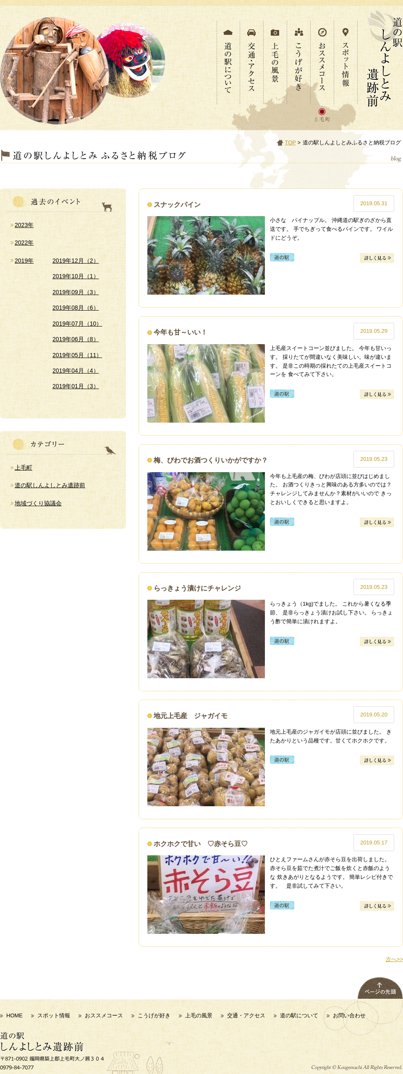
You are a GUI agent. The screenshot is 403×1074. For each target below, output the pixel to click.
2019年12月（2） (75, 260)
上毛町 (23, 467)
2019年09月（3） (75, 292)
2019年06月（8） (75, 339)
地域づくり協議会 (38, 503)
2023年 (24, 225)
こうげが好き (154, 1015)
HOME (14, 1015)
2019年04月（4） (75, 370)
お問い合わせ (349, 1015)
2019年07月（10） (77, 323)
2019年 (24, 260)
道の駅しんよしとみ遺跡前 (50, 485)
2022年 (24, 242)
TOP (290, 142)
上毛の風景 (198, 1015)
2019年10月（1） (75, 276)
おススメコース (104, 1015)
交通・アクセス (246, 1015)
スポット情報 (53, 1015)
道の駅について (299, 1015)
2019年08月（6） (75, 307)
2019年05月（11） (77, 355)
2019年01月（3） (75, 386)
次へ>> (394, 959)
